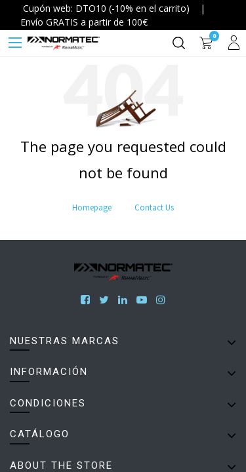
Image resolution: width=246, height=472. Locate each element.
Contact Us (154, 207)
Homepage (92, 207)
